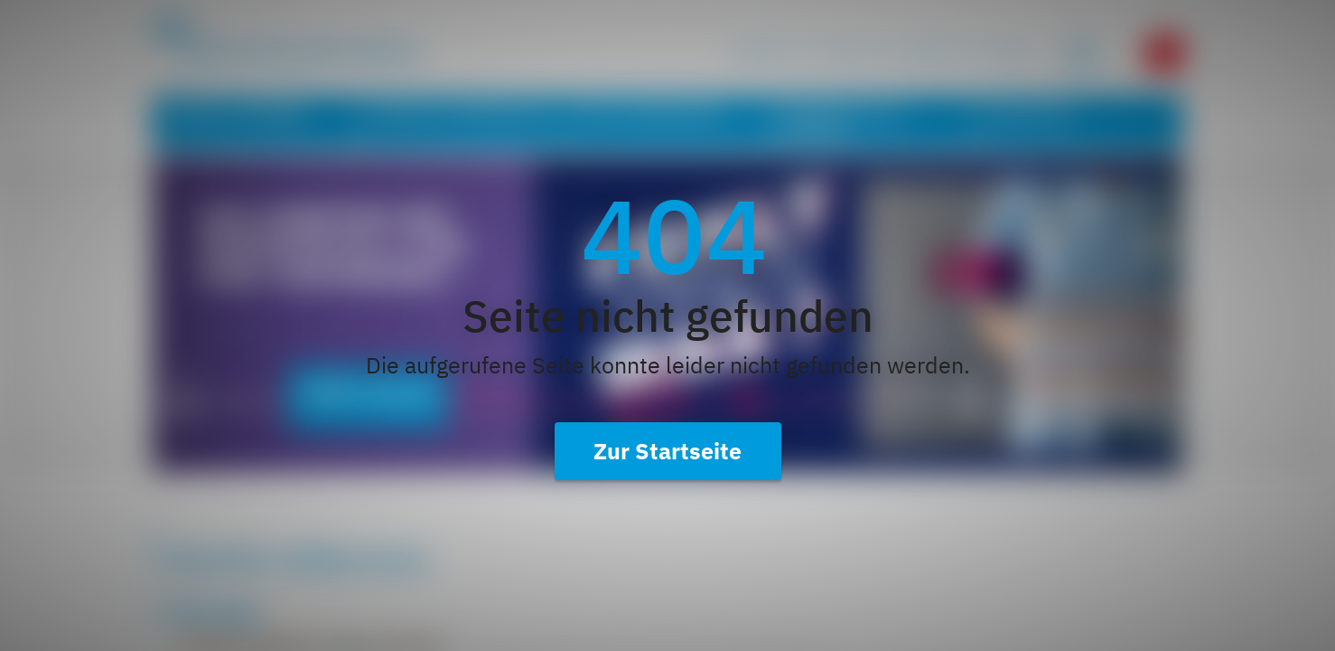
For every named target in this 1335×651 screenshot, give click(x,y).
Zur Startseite (667, 451)
